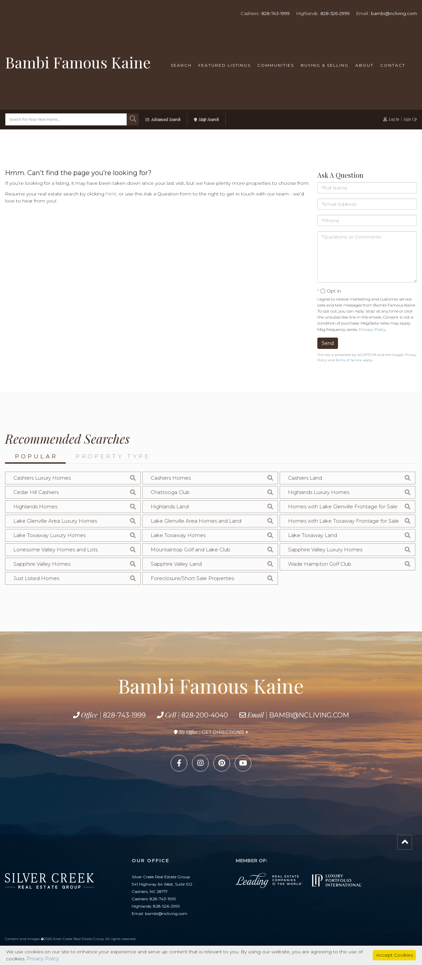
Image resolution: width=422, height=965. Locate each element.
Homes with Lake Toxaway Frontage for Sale (343, 521)
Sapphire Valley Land (176, 564)
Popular (36, 456)
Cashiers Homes (171, 478)
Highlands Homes (35, 506)
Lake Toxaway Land (312, 535)
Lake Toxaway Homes (178, 535)
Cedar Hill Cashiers (36, 492)
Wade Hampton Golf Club (319, 564)
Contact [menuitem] (392, 65)
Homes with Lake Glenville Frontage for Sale (342, 506)
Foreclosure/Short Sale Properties (192, 578)
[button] (133, 119)
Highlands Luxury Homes (318, 492)
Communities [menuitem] (275, 65)
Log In (394, 119)
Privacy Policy (372, 329)
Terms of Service (349, 360)
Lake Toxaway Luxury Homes (49, 535)
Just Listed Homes (36, 578)
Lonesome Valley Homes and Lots (55, 549)
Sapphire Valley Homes (41, 564)
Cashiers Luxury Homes (42, 478)
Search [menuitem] (181, 65)
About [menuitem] (364, 65)
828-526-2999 (335, 13)
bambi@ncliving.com (394, 13)
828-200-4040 (204, 715)
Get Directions (223, 732)
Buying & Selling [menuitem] (325, 65)
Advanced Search (165, 119)
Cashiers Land (305, 478)
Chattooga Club (170, 492)
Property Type (113, 456)
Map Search (209, 119)
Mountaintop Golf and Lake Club (190, 549)
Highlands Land (170, 506)
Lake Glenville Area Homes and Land (196, 521)
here (111, 194)
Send (328, 343)
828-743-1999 (275, 13)
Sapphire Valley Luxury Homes (325, 549)
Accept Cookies (394, 955)
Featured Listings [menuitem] (224, 65)
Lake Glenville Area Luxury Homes (55, 521)
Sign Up (410, 119)
